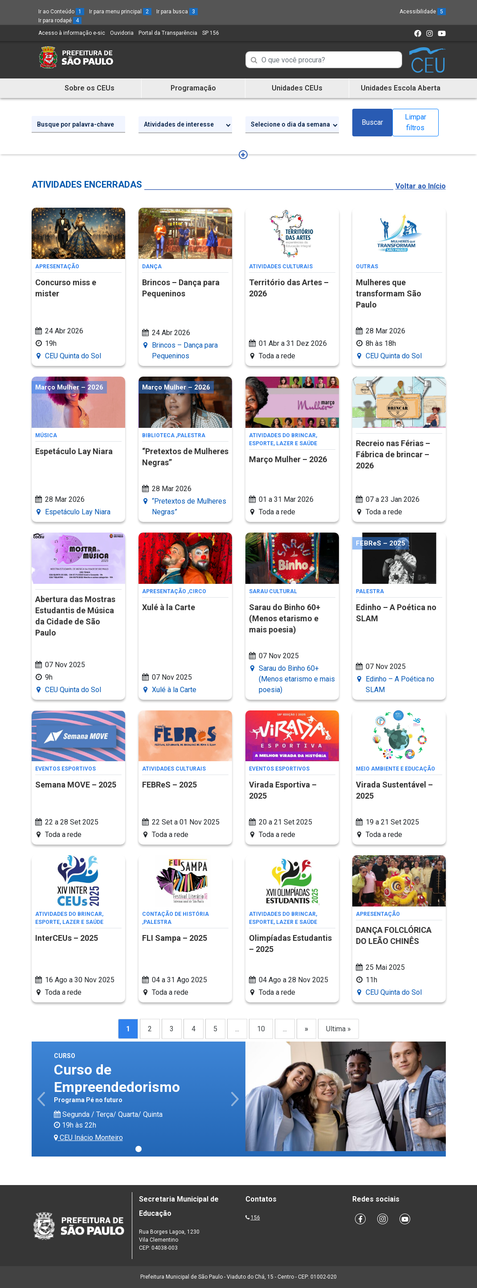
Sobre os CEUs (89, 88)
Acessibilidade (423, 11)
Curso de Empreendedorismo (117, 1078)
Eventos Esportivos (65, 769)
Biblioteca (158, 435)
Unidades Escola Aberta (400, 88)
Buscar (372, 122)
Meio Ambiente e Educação (395, 769)
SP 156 (210, 33)
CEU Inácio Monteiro (88, 1137)
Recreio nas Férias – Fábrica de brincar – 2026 (393, 454)
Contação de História (175, 914)
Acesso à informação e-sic (71, 33)
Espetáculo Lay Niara (74, 451)
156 (255, 1217)
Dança (152, 266)
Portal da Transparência (168, 33)
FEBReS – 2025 (169, 784)
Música (46, 435)
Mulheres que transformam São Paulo (388, 293)
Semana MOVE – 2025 (75, 784)
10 (261, 1029)
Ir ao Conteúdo (61, 11)
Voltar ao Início (420, 186)
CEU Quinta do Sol (73, 356)
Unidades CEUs (297, 88)
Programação (193, 88)
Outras (367, 266)
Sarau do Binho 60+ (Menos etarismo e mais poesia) (284, 618)
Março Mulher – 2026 (288, 459)
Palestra (191, 435)
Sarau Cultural (273, 591)
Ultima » (338, 1029)
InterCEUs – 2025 (66, 938)
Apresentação (57, 266)
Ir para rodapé (60, 20)
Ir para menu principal (120, 11)
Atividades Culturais (281, 266)
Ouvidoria (122, 33)
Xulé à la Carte (168, 607)
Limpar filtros (415, 122)
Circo (197, 591)
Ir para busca (177, 11)
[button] (42, 1099)
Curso (64, 1055)
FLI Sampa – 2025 (174, 938)
